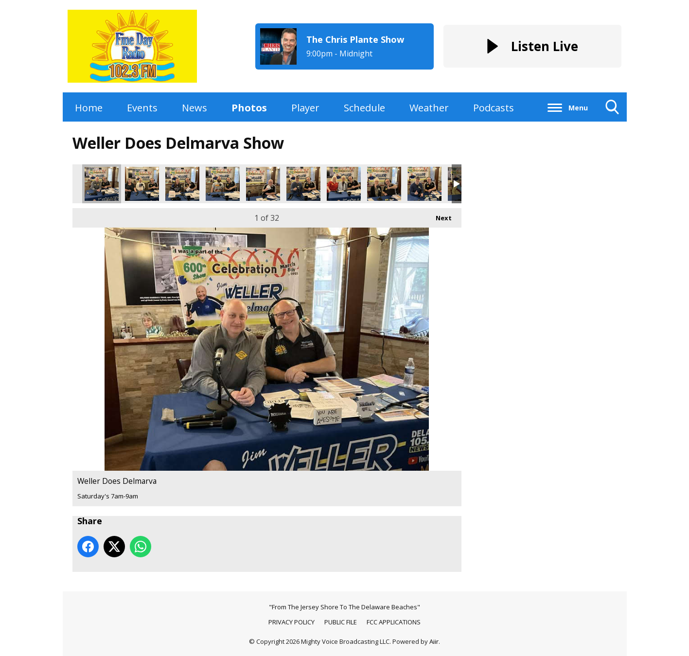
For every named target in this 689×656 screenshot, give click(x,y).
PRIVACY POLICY (291, 622)
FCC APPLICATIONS (394, 622)
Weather (429, 107)
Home (89, 107)
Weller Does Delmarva (102, 184)
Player (305, 107)
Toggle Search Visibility (612, 111)
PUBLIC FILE (340, 622)
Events (142, 107)
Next (439, 215)
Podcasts (493, 107)
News (194, 107)
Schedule (364, 107)
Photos (249, 107)
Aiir (434, 641)
